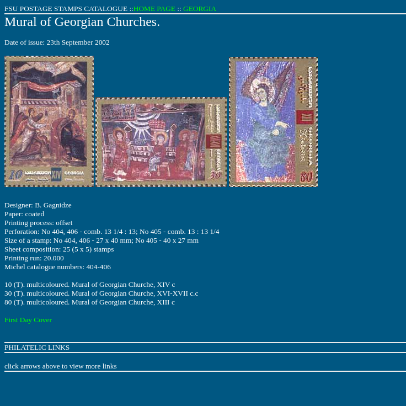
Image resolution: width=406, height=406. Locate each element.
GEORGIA (199, 8)
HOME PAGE (154, 8)
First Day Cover (28, 320)
